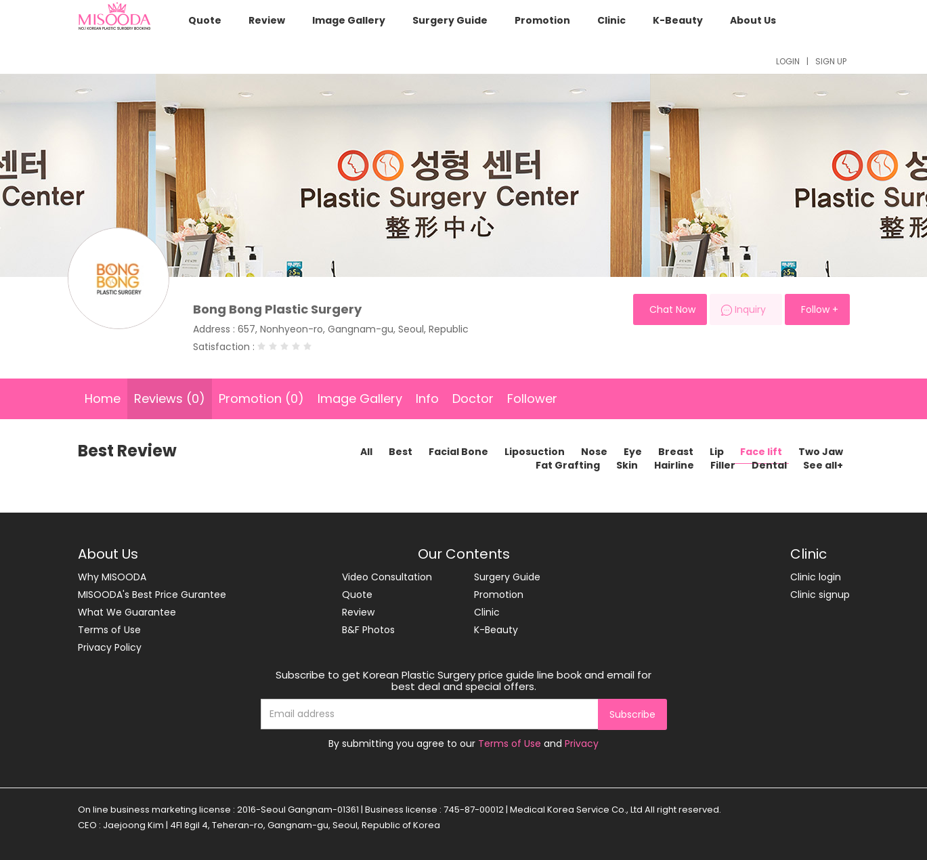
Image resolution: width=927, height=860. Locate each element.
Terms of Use (109, 630)
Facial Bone (458, 451)
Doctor (473, 398)
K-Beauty (678, 20)
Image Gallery (348, 20)
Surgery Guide (450, 20)
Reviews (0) (169, 398)
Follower (532, 398)
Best (400, 451)
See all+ (823, 465)
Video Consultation (387, 577)
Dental (769, 465)
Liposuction (534, 451)
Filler (722, 465)
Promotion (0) (261, 398)
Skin (627, 465)
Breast (675, 451)
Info (427, 398)
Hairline (674, 465)
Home (103, 398)
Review (267, 20)
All (366, 451)
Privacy (582, 743)
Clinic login (815, 577)
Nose (594, 451)
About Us (753, 20)
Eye (633, 451)
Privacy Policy (110, 647)
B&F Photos (368, 630)
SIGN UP (830, 61)
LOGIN (788, 61)
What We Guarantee (127, 612)
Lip (717, 451)
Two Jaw (820, 451)
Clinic (611, 20)
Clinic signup (820, 594)
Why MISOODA (112, 577)
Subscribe (632, 714)
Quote (204, 20)
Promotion (542, 20)
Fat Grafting (568, 465)
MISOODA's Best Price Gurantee (152, 594)
